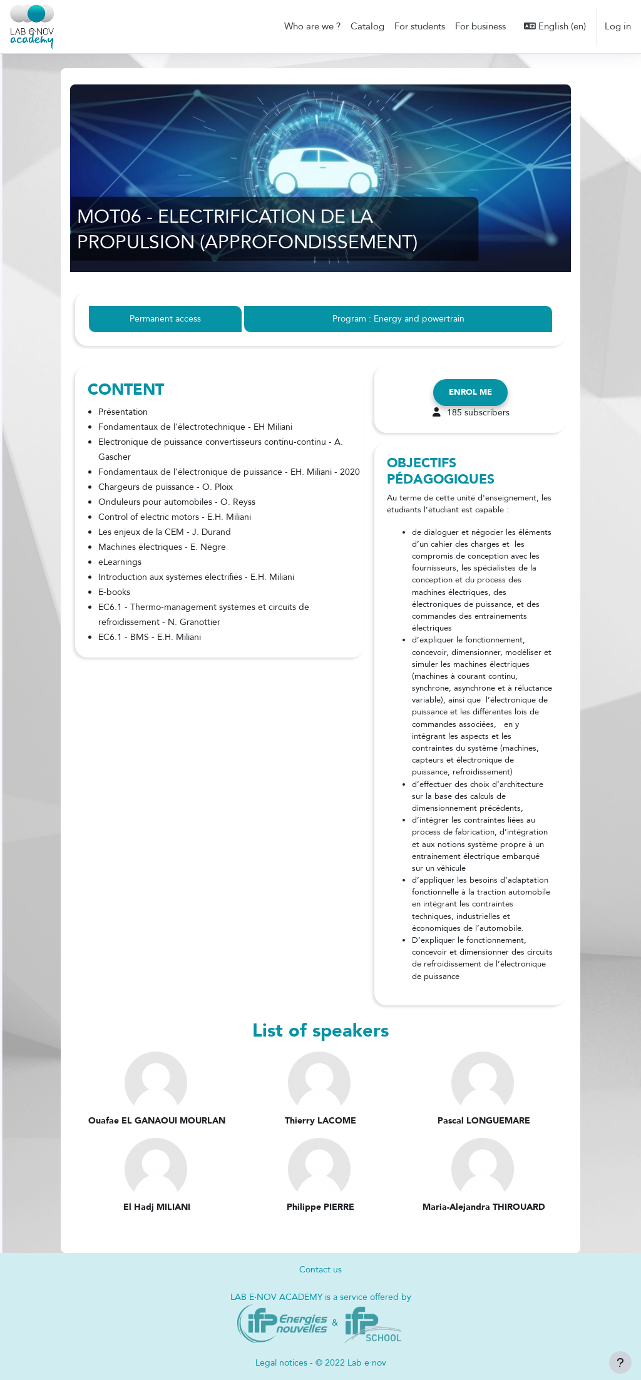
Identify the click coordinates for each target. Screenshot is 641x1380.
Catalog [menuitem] (367, 26)
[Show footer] (620, 1362)
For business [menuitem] (480, 26)
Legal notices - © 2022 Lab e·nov (320, 1363)
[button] (555, 26)
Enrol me (470, 392)
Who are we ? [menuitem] (312, 26)
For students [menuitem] (419, 26)
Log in (618, 26)
